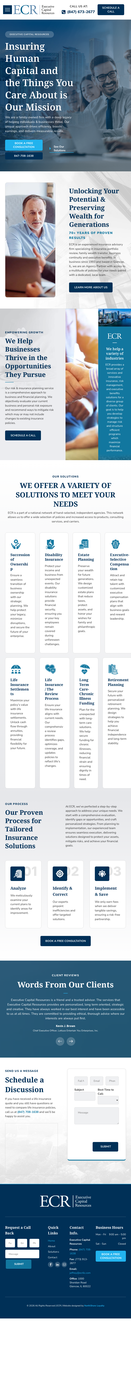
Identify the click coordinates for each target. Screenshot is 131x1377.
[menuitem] (61, 1241)
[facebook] (50, 1265)
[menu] (7, 9)
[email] (64, 1265)
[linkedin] (57, 1265)
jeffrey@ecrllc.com (80, 1273)
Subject (79, 1090)
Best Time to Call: (106, 1092)
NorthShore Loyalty (94, 1305)
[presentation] (100, 1133)
